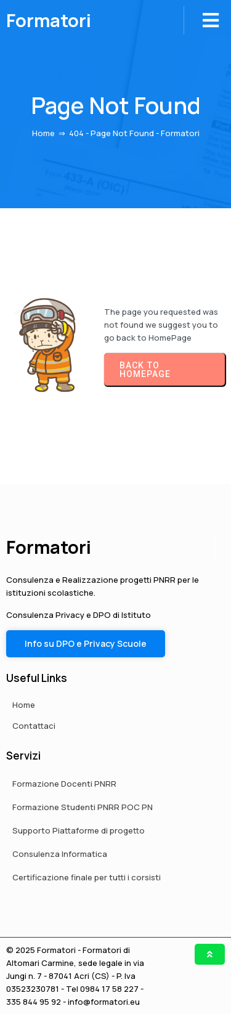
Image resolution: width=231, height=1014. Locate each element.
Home (43, 133)
